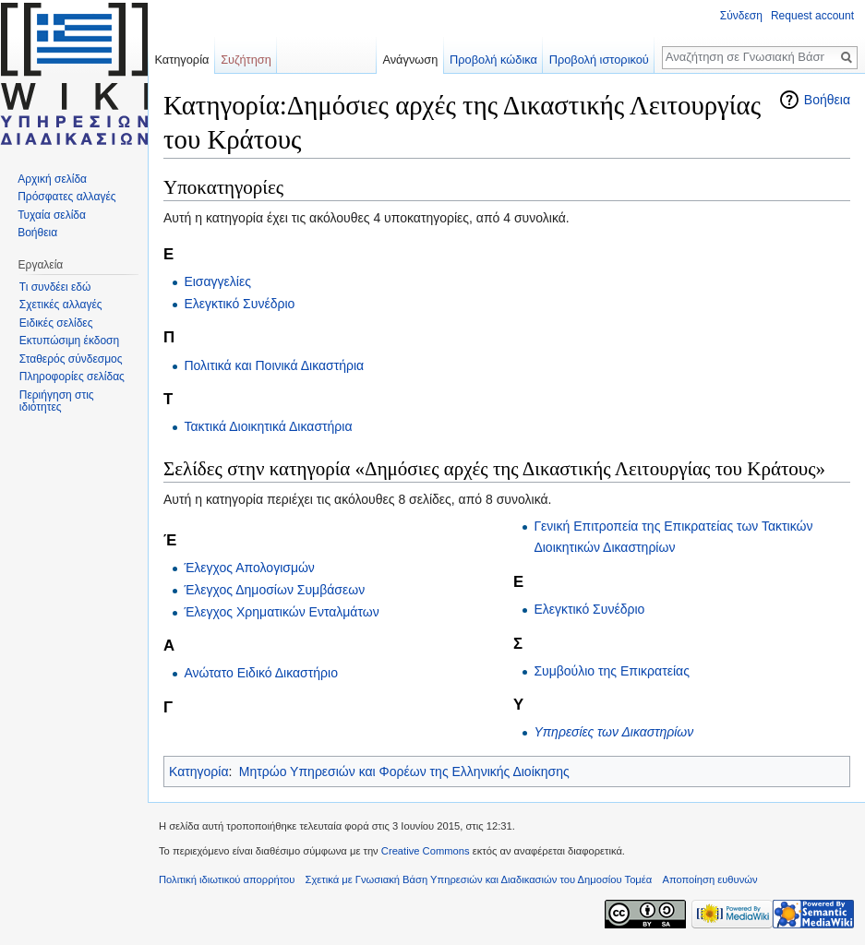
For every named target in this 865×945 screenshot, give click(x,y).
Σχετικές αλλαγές (60, 304)
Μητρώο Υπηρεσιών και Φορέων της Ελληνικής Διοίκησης (404, 771)
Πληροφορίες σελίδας (72, 376)
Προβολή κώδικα (493, 59)
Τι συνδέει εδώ (55, 287)
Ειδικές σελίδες (56, 323)
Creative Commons (425, 850)
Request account (812, 15)
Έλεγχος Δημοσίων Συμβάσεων (274, 589)
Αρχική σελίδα (52, 179)
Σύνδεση (741, 15)
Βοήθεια (827, 99)
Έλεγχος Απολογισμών (249, 567)
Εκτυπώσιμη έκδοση (69, 340)
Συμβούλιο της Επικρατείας (612, 671)
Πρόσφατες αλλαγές (66, 196)
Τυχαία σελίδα (52, 215)
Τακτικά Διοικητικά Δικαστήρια (268, 426)
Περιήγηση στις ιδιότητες (56, 401)
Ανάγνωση (410, 59)
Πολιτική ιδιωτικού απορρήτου (226, 879)
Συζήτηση (246, 59)
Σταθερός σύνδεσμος (71, 359)
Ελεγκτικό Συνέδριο (239, 303)
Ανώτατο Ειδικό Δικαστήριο (261, 672)
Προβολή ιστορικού (599, 59)
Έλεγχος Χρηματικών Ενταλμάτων (281, 611)
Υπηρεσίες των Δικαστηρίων (613, 731)
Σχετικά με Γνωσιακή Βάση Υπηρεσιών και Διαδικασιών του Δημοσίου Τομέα (479, 879)
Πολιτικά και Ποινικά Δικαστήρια (274, 365)
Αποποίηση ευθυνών (709, 879)
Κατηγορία (199, 771)
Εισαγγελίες (217, 281)
